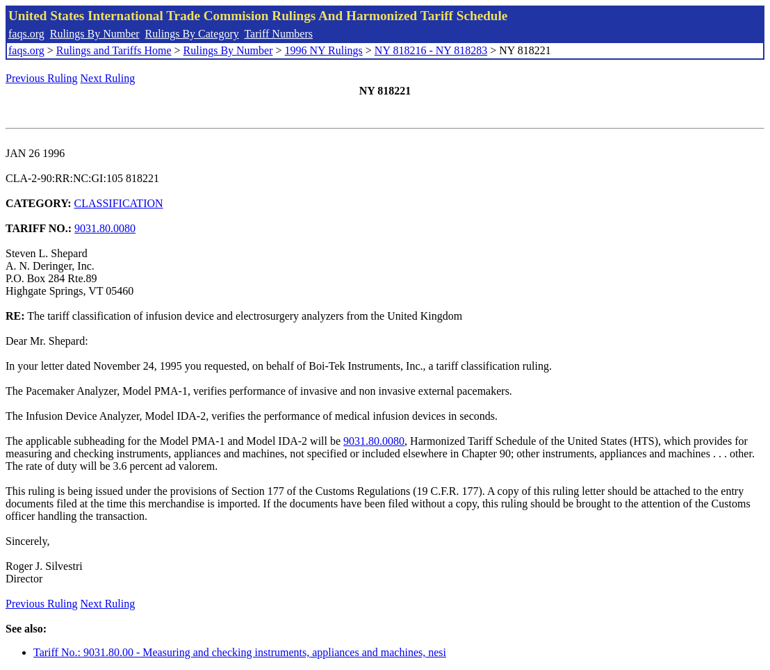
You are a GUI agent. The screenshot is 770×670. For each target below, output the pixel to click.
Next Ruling (108, 78)
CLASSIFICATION (118, 203)
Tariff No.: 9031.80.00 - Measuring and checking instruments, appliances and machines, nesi (239, 652)
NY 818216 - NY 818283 (431, 50)
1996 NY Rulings (324, 50)
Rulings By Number (95, 34)
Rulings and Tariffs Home (114, 50)
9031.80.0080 (105, 228)
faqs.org (26, 34)
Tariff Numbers (278, 34)
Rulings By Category (192, 34)
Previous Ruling (42, 78)
